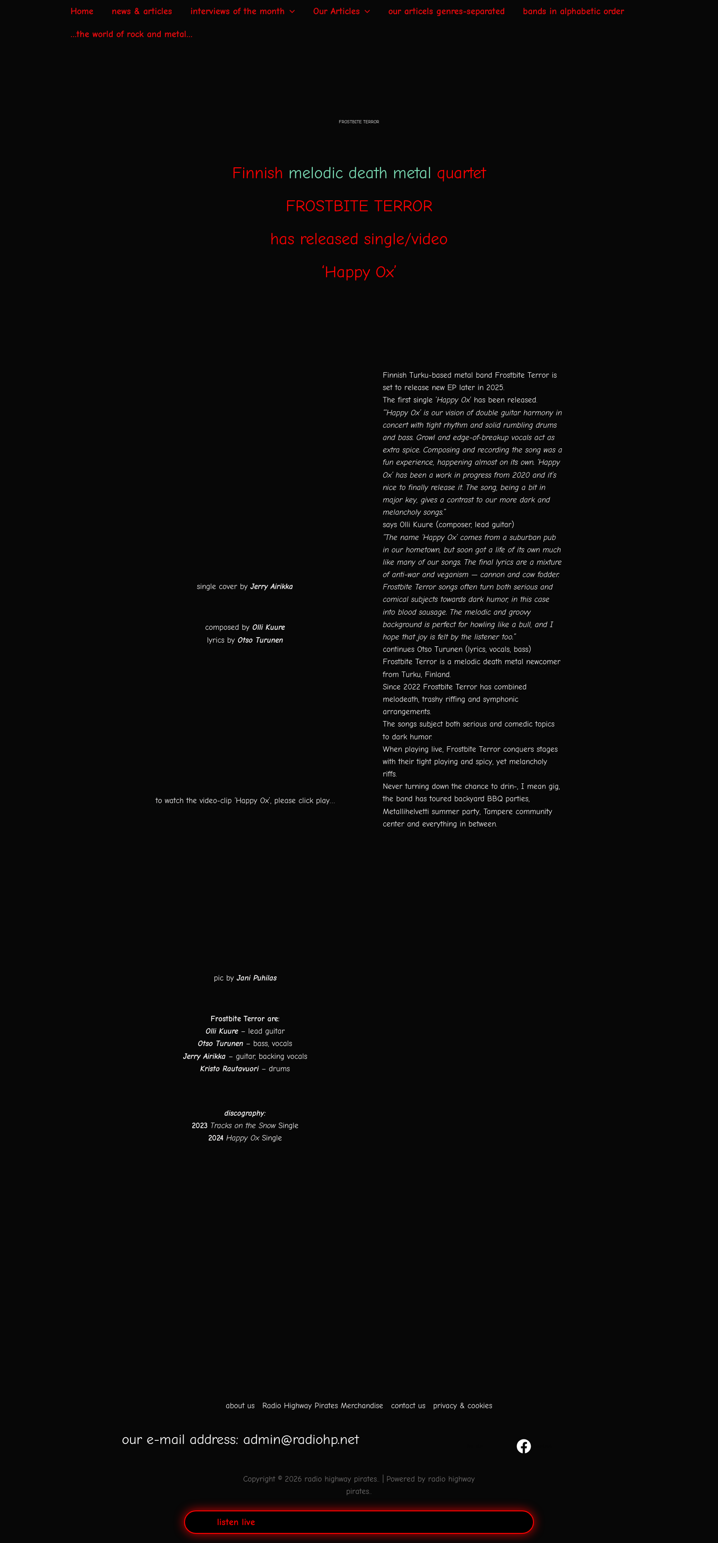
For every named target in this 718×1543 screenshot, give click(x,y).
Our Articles (341, 11)
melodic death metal (359, 173)
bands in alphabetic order (573, 11)
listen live (236, 1522)
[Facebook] (534, 1446)
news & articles (142, 11)
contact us (408, 1405)
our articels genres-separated (446, 11)
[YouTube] (473, 1446)
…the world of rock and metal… (131, 34)
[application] (290, 11)
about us (240, 1405)
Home (82, 11)
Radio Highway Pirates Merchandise (322, 1405)
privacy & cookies (462, 1405)
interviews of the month (242, 11)
